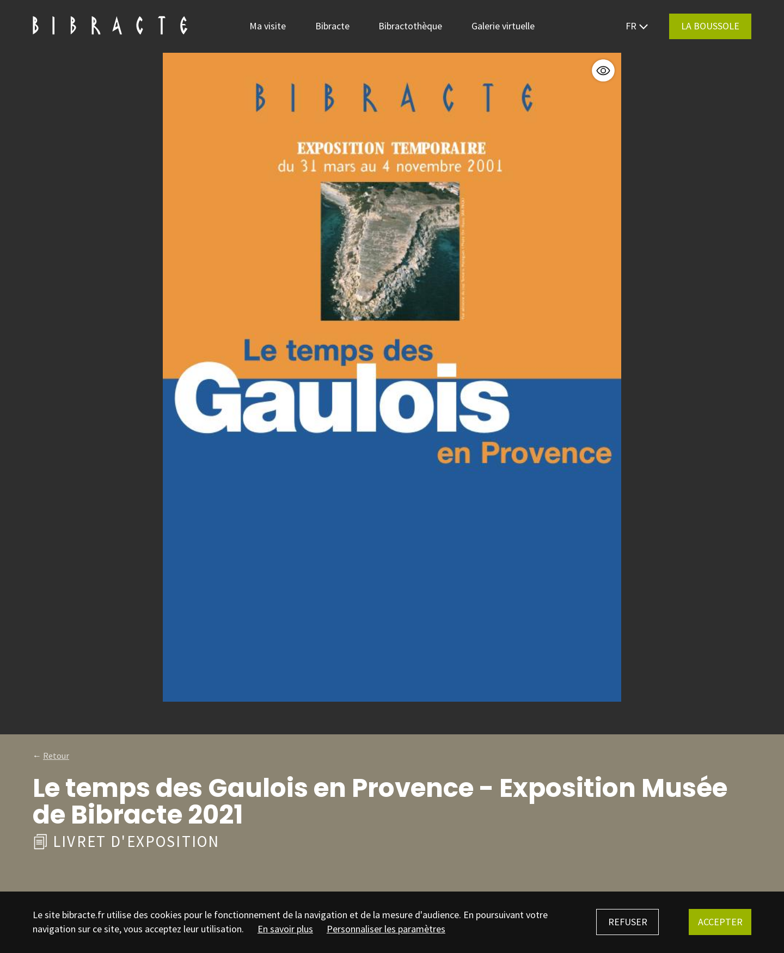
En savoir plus (285, 929)
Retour (56, 755)
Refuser (627, 921)
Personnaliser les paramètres (386, 929)
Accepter (720, 921)
